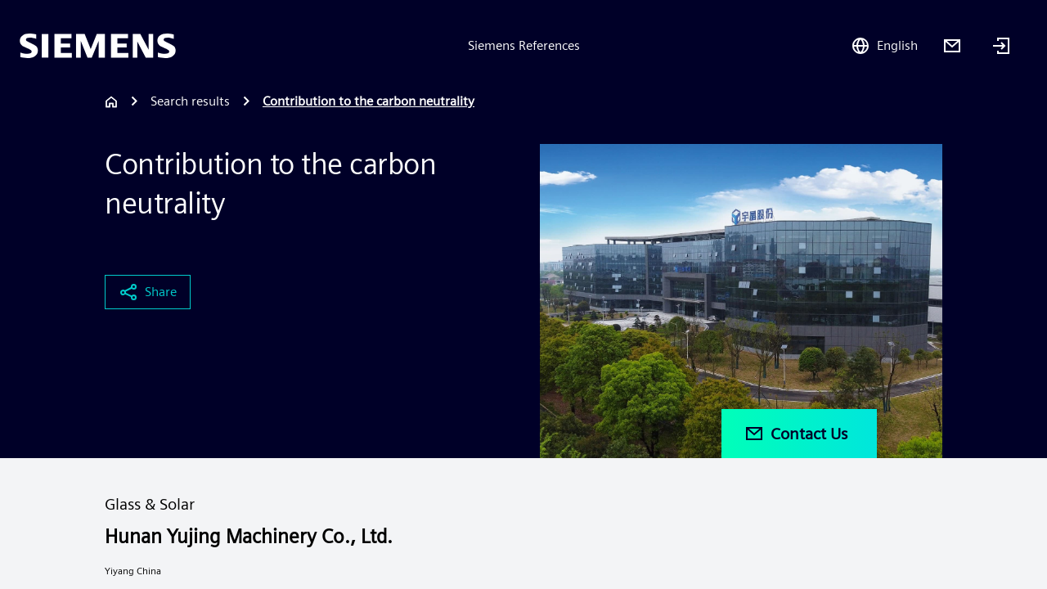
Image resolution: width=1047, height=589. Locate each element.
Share (148, 292)
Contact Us (795, 433)
